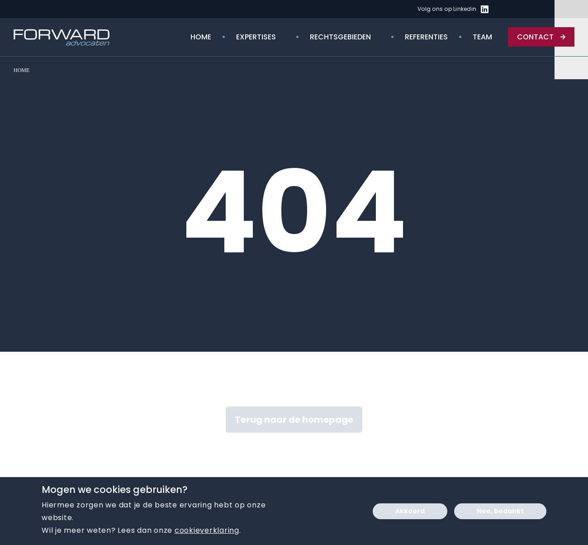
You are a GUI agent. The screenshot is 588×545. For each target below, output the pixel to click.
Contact (535, 37)
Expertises (256, 37)
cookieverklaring (207, 530)
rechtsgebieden (340, 37)
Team (482, 37)
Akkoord (410, 511)
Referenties (426, 37)
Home (200, 37)
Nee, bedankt (500, 511)
